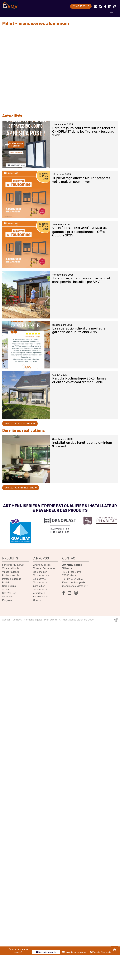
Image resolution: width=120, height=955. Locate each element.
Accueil (6, 619)
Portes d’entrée (10, 575)
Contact (37, 600)
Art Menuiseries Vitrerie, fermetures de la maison (44, 568)
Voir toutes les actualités (20, 423)
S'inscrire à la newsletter (102, 952)
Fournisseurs (40, 596)
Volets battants (10, 568)
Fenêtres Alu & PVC (13, 564)
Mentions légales (33, 619)
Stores (5, 589)
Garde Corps (9, 586)
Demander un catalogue (74, 952)
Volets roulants (10, 572)
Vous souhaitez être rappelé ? (18, 950)
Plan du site (50, 619)
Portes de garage (11, 579)
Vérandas (7, 596)
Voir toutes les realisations (21, 487)
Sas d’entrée (9, 593)
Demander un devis (46, 952)
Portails (6, 582)
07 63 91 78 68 (81, 6)
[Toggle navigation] (111, 14)
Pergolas (7, 600)
